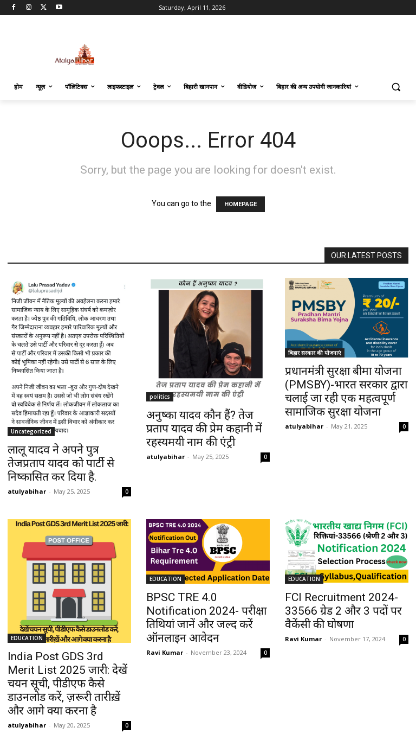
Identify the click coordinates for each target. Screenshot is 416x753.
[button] (395, 87)
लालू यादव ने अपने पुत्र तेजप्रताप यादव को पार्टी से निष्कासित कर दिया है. (61, 463)
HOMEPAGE (240, 204)
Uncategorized (31, 431)
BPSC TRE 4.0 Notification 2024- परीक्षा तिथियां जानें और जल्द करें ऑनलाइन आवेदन (206, 617)
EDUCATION (27, 638)
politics (160, 396)
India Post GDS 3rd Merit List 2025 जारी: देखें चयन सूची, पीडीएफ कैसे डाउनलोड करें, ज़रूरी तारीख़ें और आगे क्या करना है (67, 683)
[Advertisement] (281, 46)
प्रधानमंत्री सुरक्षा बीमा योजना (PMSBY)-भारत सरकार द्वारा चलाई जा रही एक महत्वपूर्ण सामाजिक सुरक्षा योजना (346, 391)
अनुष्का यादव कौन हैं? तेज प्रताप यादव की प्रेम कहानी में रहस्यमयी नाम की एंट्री (204, 429)
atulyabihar (27, 491)
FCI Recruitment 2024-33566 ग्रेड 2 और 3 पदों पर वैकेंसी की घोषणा (343, 611)
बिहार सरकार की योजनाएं (314, 352)
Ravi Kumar (164, 652)
